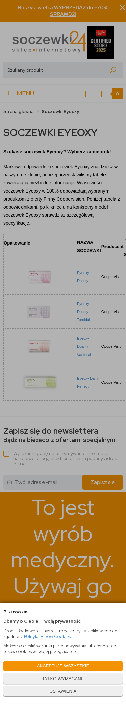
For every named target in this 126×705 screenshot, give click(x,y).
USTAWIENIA (63, 691)
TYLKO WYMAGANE (63, 678)
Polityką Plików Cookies (47, 636)
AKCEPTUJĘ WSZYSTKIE (63, 665)
